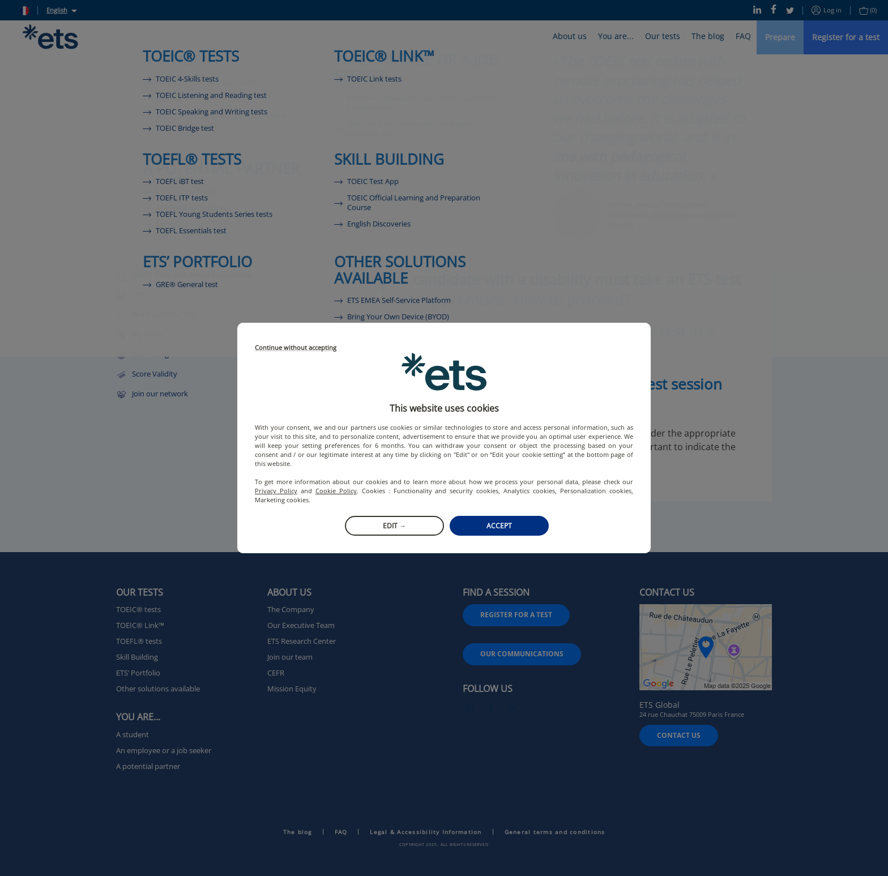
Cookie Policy (336, 490)
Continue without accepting (295, 348)
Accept (499, 526)
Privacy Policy (276, 490)
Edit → (394, 526)
